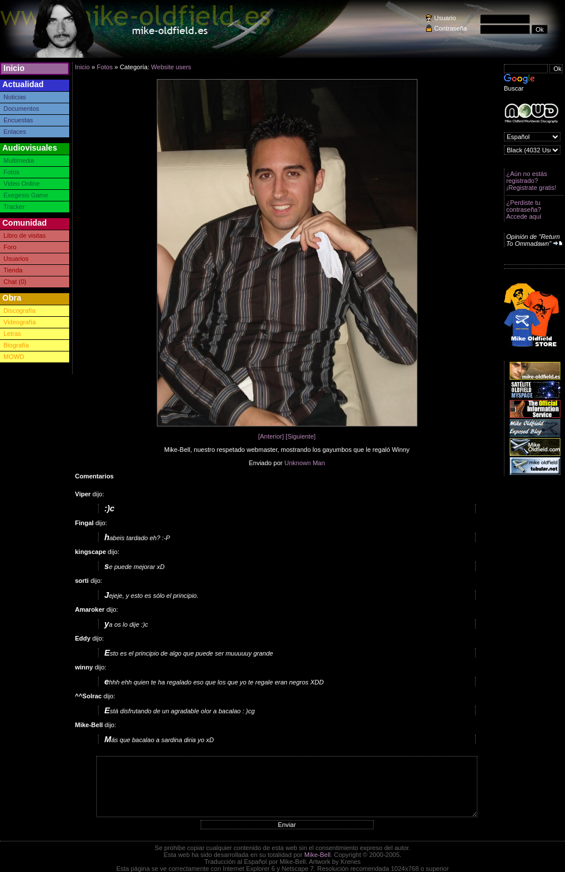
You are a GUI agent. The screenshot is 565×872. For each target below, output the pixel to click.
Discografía (19, 310)
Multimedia (18, 160)
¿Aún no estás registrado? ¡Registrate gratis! (531, 180)
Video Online (21, 183)
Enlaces (14, 131)
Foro (10, 247)
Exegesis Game (25, 195)
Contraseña (450, 28)
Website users (171, 66)
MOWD (13, 356)
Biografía (16, 345)
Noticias (14, 96)
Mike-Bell (317, 854)
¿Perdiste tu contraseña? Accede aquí (523, 209)
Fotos (11, 172)
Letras (12, 333)
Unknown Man (304, 462)
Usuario (445, 17)
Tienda (12, 270)
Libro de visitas (24, 235)
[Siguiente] (300, 436)
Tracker (14, 206)
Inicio (14, 68)
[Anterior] (271, 436)
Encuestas (18, 120)
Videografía (19, 322)
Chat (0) (15, 281)
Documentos (21, 108)
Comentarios (94, 476)
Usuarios (15, 258)
